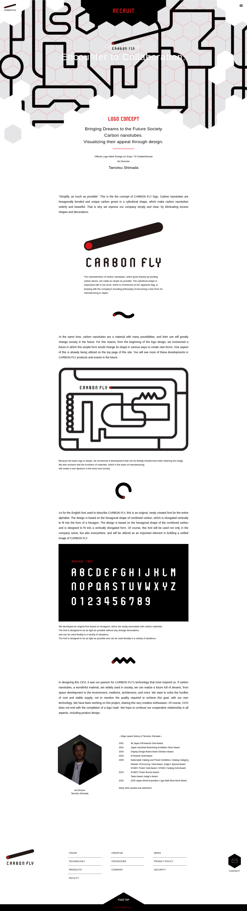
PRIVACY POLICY (163, 861)
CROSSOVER (119, 861)
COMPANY (117, 870)
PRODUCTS (75, 870)
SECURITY (160, 870)
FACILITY (74, 878)
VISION (73, 853)
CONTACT (234, 863)
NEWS (157, 853)
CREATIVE (117, 853)
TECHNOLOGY (77, 861)
